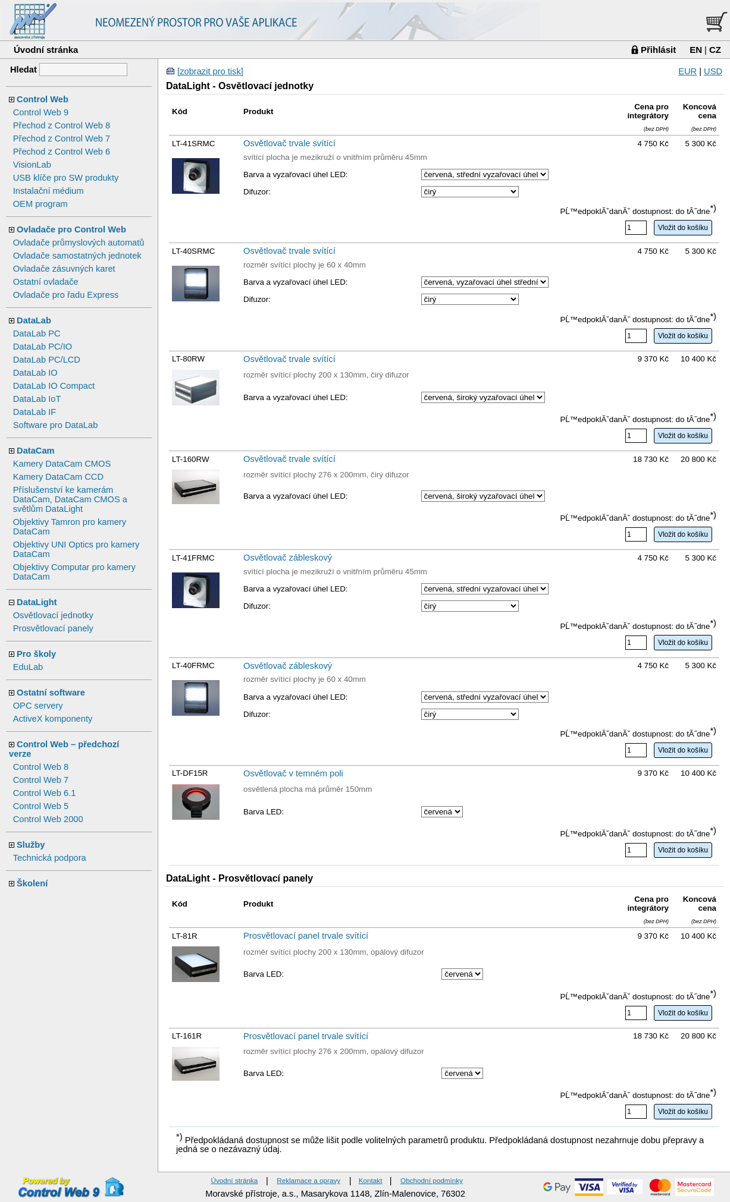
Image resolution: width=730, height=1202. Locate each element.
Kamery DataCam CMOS (62, 463)
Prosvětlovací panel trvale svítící (305, 935)
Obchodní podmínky (431, 1180)
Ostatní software (51, 692)
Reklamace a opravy (308, 1180)
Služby (31, 844)
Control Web (42, 99)
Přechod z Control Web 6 (61, 151)
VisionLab (32, 164)
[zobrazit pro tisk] (210, 71)
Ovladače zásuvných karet (64, 268)
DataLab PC (37, 333)
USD (713, 71)
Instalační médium (48, 191)
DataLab (34, 320)
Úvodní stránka (46, 50)
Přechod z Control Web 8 (61, 125)
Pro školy (36, 654)
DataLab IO (35, 372)
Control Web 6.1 (44, 793)
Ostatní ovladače (46, 282)
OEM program (40, 204)
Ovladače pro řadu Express (66, 295)
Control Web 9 (40, 112)
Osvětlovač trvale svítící (289, 143)
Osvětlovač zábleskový (287, 557)
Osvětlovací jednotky (53, 615)
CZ (715, 50)
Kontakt (371, 1180)
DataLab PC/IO (42, 346)
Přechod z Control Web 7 (61, 138)
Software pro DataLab (55, 425)
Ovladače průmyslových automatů (79, 242)
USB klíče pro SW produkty (66, 177)
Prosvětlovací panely (53, 628)
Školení (32, 883)
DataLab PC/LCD (46, 359)
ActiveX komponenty (53, 718)
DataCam (36, 450)
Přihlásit (658, 50)
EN (696, 50)
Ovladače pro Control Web (71, 229)
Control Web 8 (40, 767)
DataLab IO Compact (54, 386)
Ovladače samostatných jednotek (77, 255)
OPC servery (38, 705)
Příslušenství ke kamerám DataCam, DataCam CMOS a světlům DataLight (70, 499)
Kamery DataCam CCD (58, 477)
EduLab (28, 667)
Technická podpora (49, 858)
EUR (687, 71)
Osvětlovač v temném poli (293, 773)
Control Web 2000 (48, 819)
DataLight (37, 602)
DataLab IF (35, 412)
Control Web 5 (40, 806)
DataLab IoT (37, 399)
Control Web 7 (40, 780)
